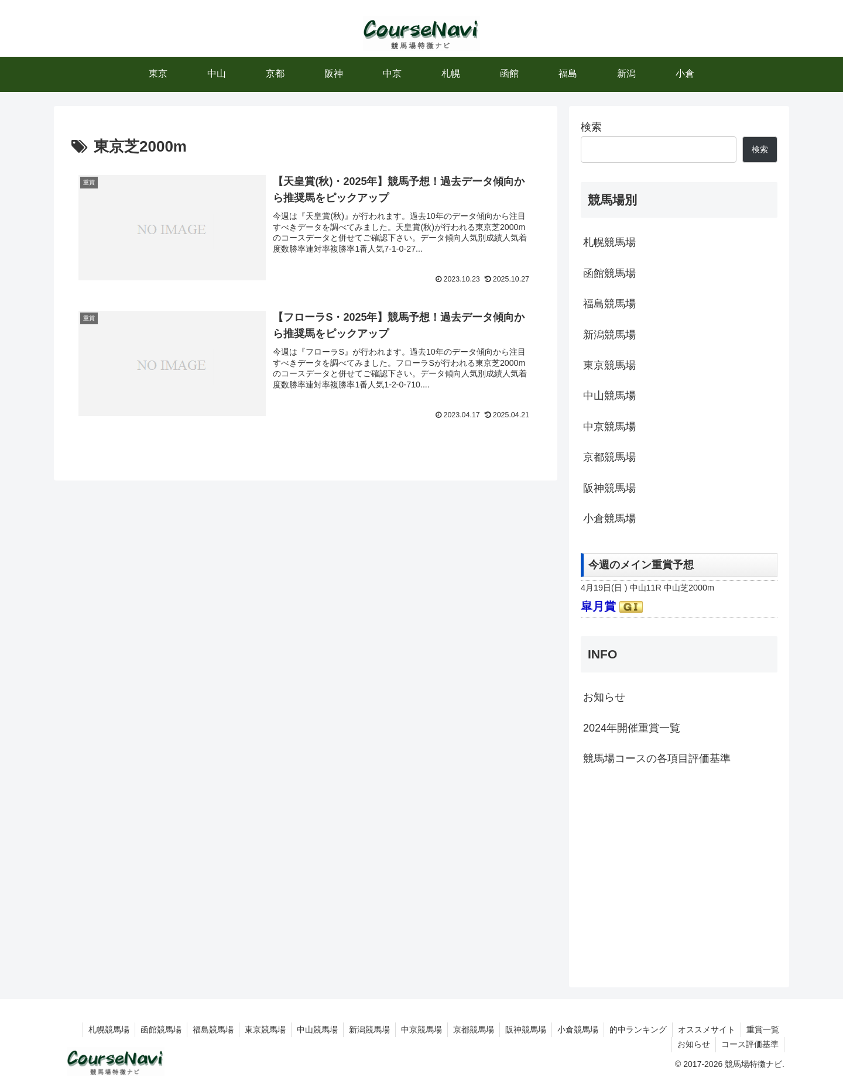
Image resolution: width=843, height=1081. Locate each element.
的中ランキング (635, 1029)
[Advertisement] (679, 875)
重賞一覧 (762, 1029)
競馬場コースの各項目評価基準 (657, 758)
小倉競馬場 (609, 518)
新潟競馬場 (609, 335)
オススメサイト (705, 1029)
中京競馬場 (609, 427)
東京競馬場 (609, 365)
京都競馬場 (609, 457)
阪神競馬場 (609, 488)
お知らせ (604, 697)
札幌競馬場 (609, 242)
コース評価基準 (749, 1044)
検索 (591, 127)
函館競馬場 (609, 273)
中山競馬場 (609, 395)
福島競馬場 (609, 304)
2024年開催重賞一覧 (631, 728)
